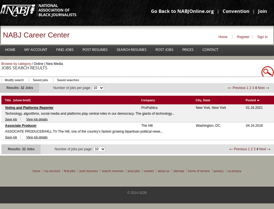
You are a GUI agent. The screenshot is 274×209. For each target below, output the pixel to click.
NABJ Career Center (36, 35)
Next (261, 88)
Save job (11, 119)
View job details (37, 119)
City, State (203, 100)
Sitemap (178, 171)
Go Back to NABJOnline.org (182, 12)
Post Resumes (95, 50)
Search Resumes (132, 50)
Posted (251, 100)
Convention (236, 12)
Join (262, 12)
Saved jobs (40, 80)
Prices (187, 50)
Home (222, 37)
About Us (163, 171)
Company (148, 100)
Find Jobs (65, 50)
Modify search (14, 80)
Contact (210, 50)
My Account (35, 50)
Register (243, 37)
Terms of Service (199, 171)
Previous (239, 88)
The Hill (147, 126)
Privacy (219, 171)
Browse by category (16, 64)
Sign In (262, 37)
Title (8, 100)
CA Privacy (234, 171)
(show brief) (21, 100)
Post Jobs (164, 50)
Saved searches (68, 80)
